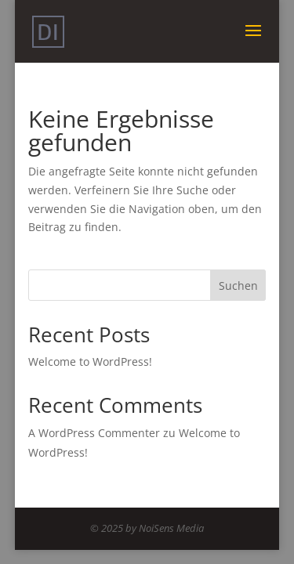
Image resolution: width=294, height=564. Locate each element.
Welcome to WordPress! (90, 361)
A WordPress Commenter (94, 432)
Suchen (238, 285)
